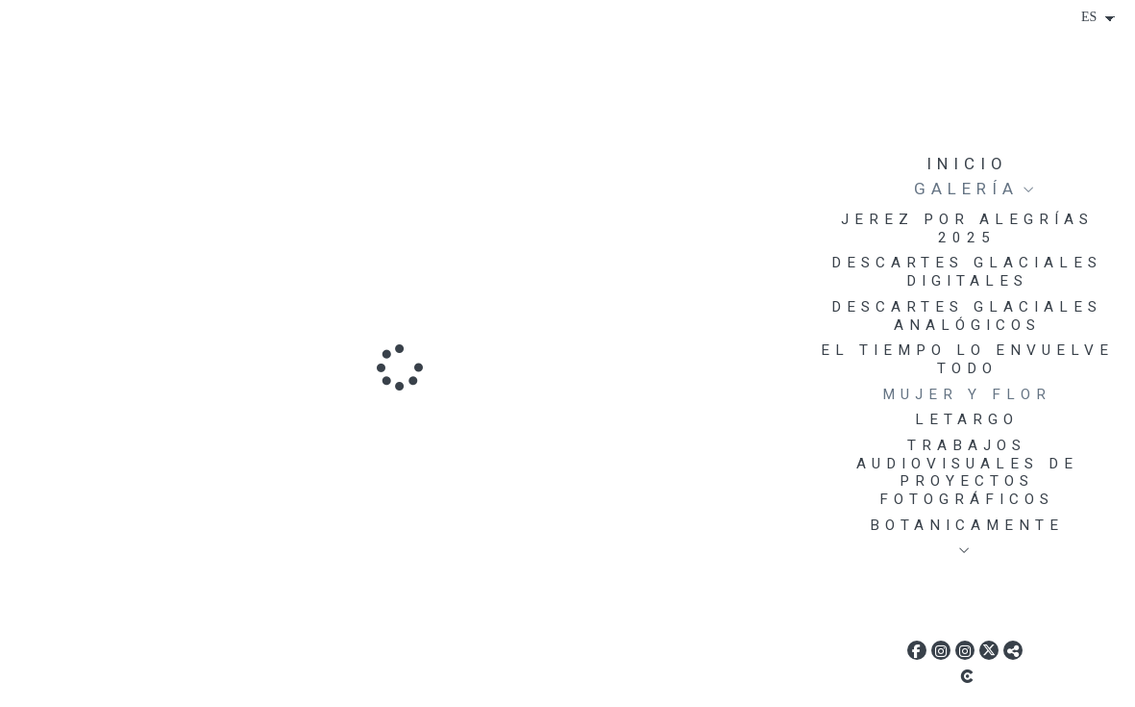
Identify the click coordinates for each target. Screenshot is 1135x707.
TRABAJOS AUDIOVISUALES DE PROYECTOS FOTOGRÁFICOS (967, 472)
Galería (966, 188)
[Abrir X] (989, 650)
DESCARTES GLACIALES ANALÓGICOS (966, 316)
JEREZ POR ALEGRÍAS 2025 (967, 228)
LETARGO (967, 419)
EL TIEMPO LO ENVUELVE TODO (967, 359)
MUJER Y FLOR (966, 394)
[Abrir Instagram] (940, 650)
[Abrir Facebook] (916, 650)
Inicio (967, 163)
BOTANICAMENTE (967, 525)
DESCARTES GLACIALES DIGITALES (966, 272)
